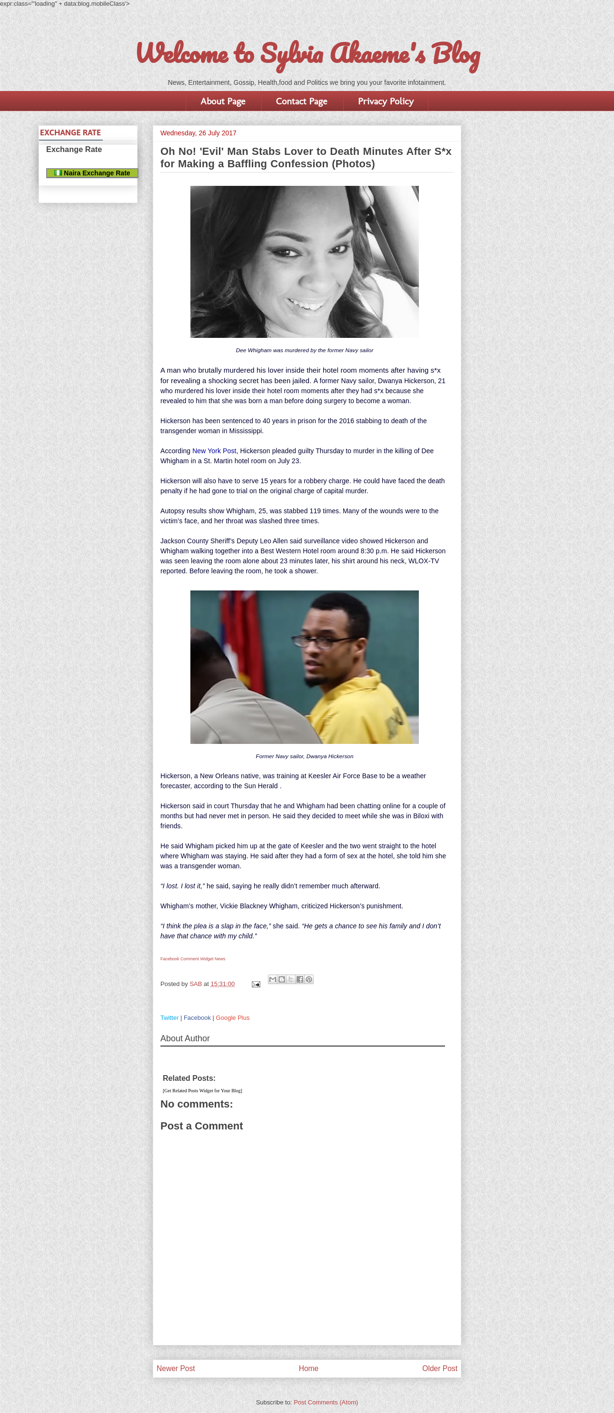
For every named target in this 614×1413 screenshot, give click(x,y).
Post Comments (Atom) (326, 1402)
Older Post (439, 1368)
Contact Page (301, 101)
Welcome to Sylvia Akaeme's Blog (307, 53)
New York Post (214, 451)
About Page (222, 101)
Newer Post (176, 1368)
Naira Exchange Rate (92, 173)
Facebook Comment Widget (187, 958)
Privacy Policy (386, 101)
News (220, 958)
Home (309, 1368)
